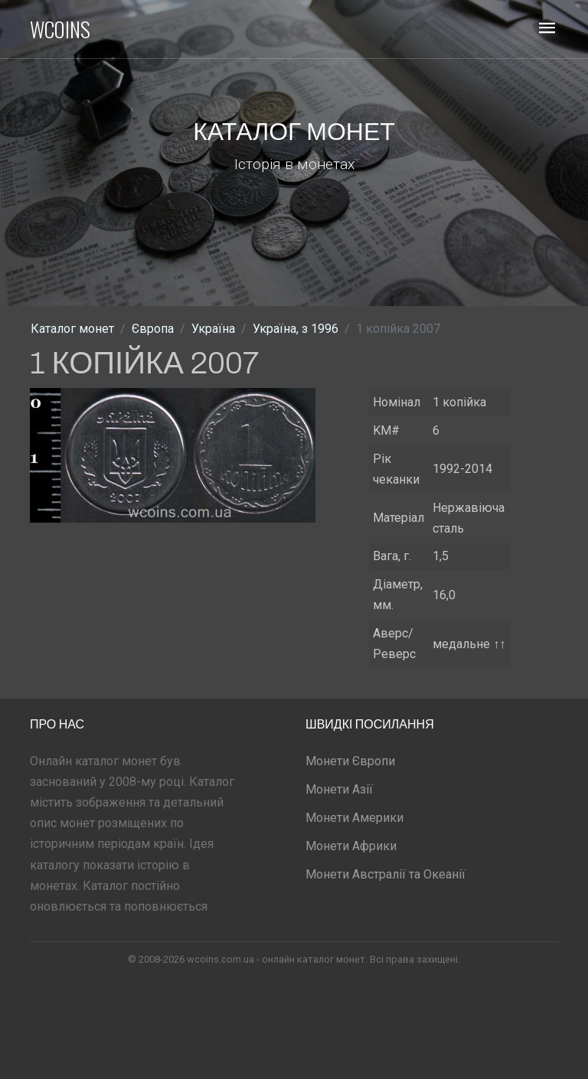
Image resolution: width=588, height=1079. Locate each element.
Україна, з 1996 (295, 328)
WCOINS (60, 29)
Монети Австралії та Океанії (385, 874)
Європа (153, 328)
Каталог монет (72, 328)
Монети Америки (354, 817)
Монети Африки (351, 846)
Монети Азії (339, 789)
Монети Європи (350, 761)
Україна (213, 328)
